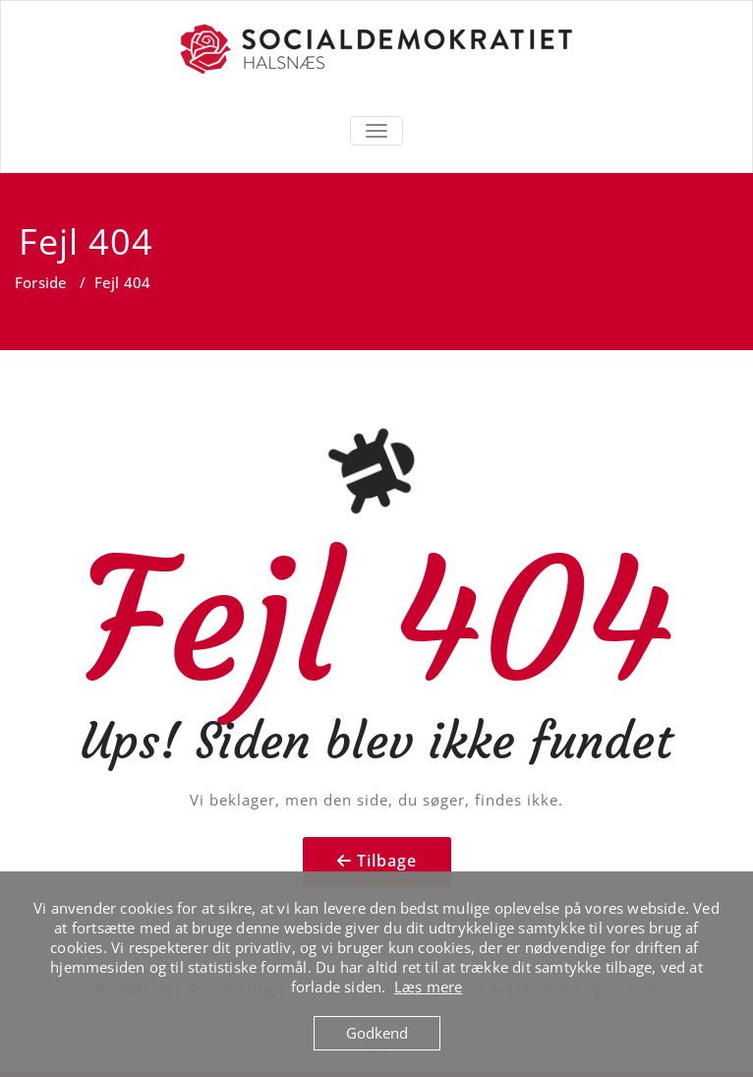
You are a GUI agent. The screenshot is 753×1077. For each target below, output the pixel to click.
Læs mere (428, 986)
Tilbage (387, 860)
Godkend (377, 1033)
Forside (41, 282)
